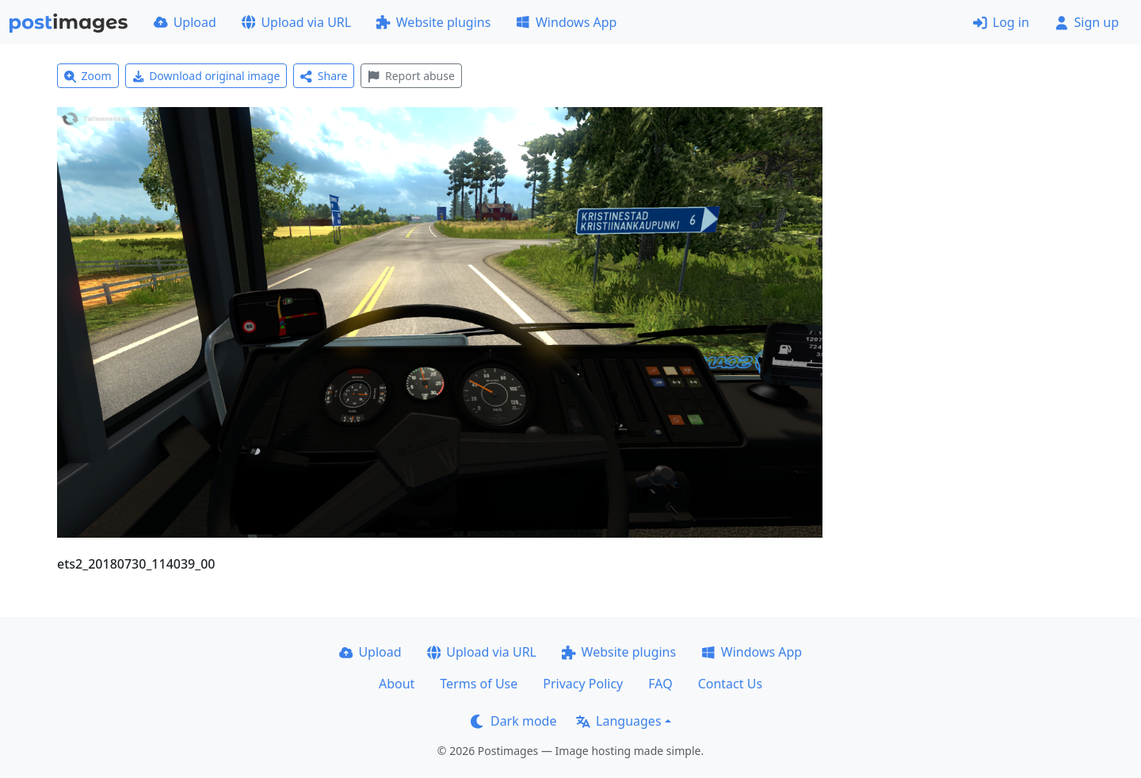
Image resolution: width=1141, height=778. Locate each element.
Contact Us (730, 683)
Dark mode (513, 721)
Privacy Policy (583, 683)
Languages (618, 721)
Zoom (88, 75)
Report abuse (411, 75)
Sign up (1087, 22)
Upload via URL (296, 22)
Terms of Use (478, 683)
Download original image (206, 75)
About (396, 683)
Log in (1001, 22)
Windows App (566, 22)
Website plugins (433, 22)
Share (323, 75)
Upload (185, 22)
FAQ (660, 683)
